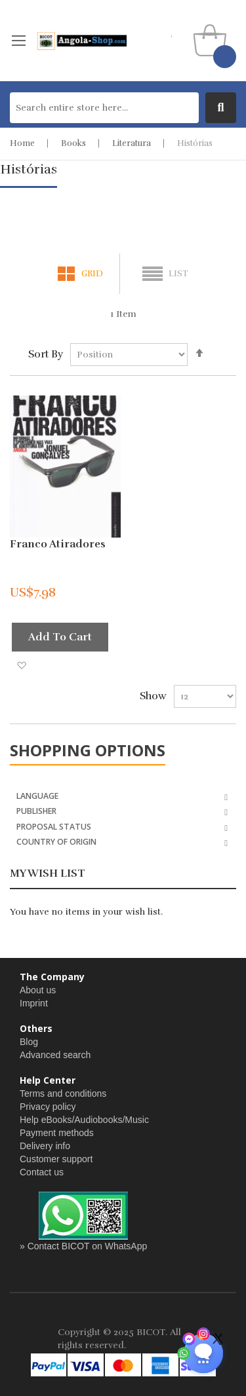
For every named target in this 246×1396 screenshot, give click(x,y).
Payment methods (57, 1133)
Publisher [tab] (36, 810)
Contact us (42, 1172)
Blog (29, 1042)
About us (38, 990)
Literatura (131, 143)
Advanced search (55, 1055)
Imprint (34, 1003)
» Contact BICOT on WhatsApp (83, 1246)
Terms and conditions (63, 1093)
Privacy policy (48, 1106)
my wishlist (172, 32)
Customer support (56, 1159)
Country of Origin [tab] (56, 841)
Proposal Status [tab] (53, 826)
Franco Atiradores (58, 544)
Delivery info (45, 1146)
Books (73, 143)
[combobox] (104, 107)
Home (22, 143)
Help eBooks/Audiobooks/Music (84, 1119)
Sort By (45, 354)
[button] (21, 664)
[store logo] (81, 40)
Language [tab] (37, 795)
